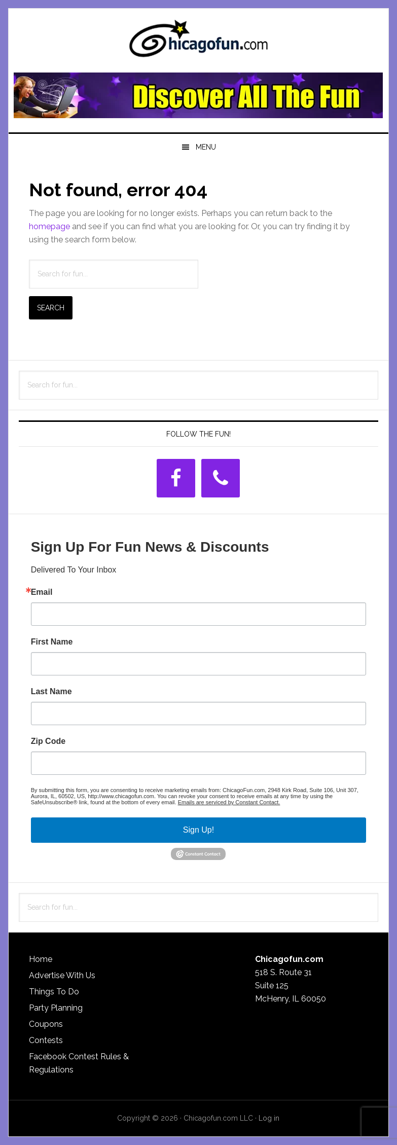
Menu (206, 147)
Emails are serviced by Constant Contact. (229, 802)
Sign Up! (198, 830)
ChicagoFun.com (199, 41)
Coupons (46, 1024)
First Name (52, 642)
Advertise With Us (62, 975)
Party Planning (56, 1008)
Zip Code (48, 741)
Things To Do (54, 991)
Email (42, 592)
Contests (46, 1040)
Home (40, 959)
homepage (49, 226)
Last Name (51, 692)
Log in (269, 1118)
